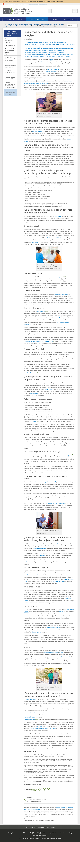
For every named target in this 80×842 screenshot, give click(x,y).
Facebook (37, 789)
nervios (61, 611)
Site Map (35, 835)
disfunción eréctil (35, 136)
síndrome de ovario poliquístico (56, 503)
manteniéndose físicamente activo (35, 713)
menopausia (48, 389)
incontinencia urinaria (39, 548)
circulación (35, 242)
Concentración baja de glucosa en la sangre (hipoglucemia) (10, 51)
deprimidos (57, 318)
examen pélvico (34, 393)
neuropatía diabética (38, 131)
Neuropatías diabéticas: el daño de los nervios (10, 58)
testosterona (41, 311)
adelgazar (42, 555)
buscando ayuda (30, 719)
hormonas (58, 216)
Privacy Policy (11, 833)
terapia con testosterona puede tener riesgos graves (38, 341)
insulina (39, 726)
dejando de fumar (30, 717)
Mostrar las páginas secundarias (19, 59)
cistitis (61, 652)
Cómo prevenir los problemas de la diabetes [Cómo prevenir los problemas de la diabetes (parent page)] (12, 33)
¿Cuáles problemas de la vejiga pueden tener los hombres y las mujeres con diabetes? (49, 54)
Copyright (51, 833)
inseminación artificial (30, 373)
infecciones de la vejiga (51, 652)
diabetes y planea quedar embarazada (45, 482)
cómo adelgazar (36, 632)
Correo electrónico (44, 789)
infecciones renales (65, 657)
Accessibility (36, 833)
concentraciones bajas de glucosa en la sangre (42, 728)
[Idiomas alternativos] (72, 25)
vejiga (51, 59)
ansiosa (34, 421)
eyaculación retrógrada (56, 277)
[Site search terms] (61, 11)
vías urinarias (57, 544)
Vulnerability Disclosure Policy (64, 833)
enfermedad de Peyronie (61, 294)
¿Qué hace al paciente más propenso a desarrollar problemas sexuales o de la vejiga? (49, 48)
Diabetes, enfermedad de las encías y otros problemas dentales (10, 85)
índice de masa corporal (53, 627)
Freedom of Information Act (24, 833)
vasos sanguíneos (51, 71)
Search (75, 11)
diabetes (42, 62)
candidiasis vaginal (65, 455)
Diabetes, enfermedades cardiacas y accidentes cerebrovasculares (10, 42)
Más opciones (48, 789)
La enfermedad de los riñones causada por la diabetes (10, 65)
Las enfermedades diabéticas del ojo (10, 78)
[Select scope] (49, 11)
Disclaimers (44, 833)
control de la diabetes (31, 699)
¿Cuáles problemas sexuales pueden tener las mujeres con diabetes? (44, 52)
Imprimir (33, 789)
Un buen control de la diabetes (56, 238)
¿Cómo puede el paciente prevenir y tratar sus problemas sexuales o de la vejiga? (48, 56)
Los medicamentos (58, 581)
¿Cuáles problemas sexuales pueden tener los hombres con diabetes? (44, 50)
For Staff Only (43, 835)
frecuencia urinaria (32, 575)
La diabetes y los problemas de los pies (10, 72)
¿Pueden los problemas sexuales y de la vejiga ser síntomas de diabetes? (45, 42)
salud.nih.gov (59, 1)
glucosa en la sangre (53, 69)
